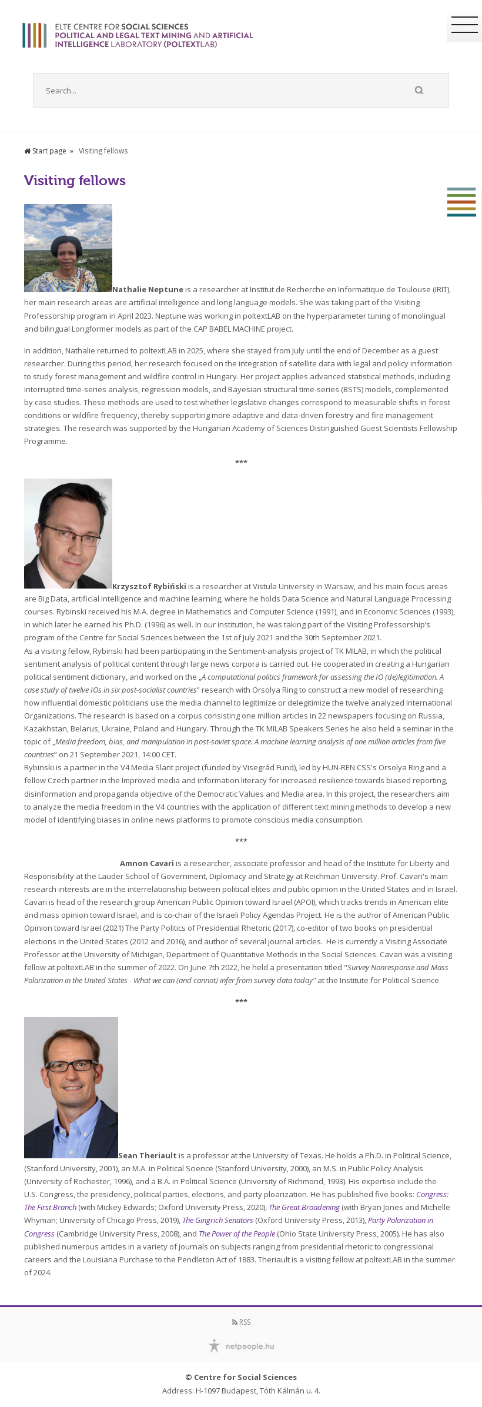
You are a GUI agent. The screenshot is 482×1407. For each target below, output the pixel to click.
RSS (241, 1322)
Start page (45, 151)
